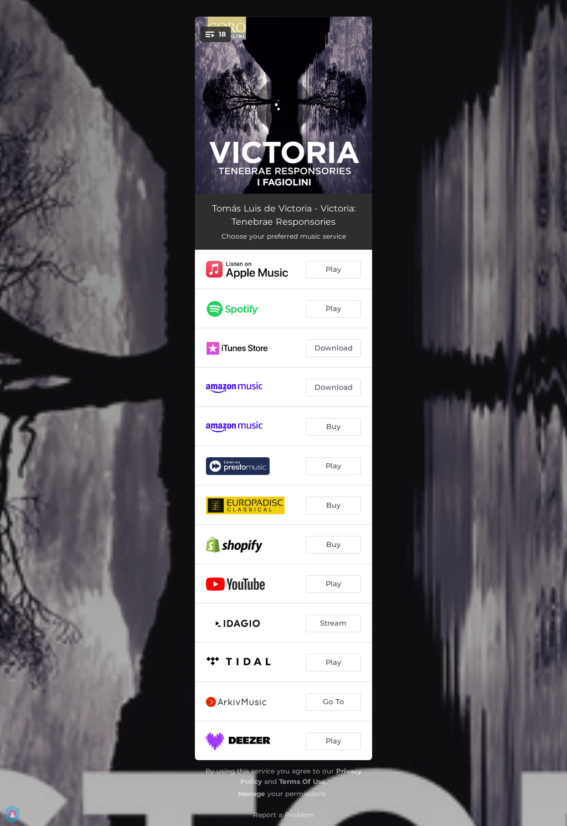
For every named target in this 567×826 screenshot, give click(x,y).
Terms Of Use (302, 781)
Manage (251, 793)
